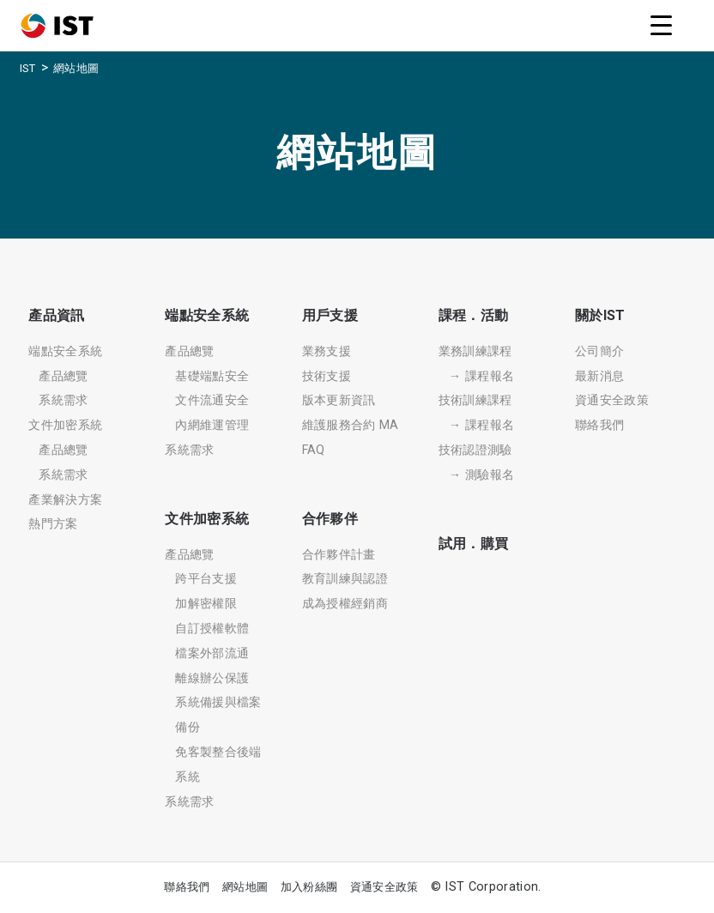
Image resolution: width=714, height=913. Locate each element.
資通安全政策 (612, 400)
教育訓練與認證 (345, 578)
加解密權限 (206, 603)
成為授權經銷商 (345, 603)
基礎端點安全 (212, 376)
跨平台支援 (206, 578)
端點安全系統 (65, 351)
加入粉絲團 (309, 886)
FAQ (313, 450)
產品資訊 (56, 315)
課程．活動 (474, 315)
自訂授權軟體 (212, 628)
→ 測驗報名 (481, 475)
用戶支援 (330, 315)
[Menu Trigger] (661, 26)
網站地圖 (245, 886)
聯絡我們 (599, 425)
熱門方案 (52, 524)
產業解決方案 (65, 500)
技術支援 (326, 376)
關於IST (600, 315)
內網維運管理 (212, 425)
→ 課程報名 (481, 376)
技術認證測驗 (475, 450)
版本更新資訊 (339, 400)
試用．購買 (474, 543)
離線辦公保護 (212, 678)
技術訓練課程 (475, 400)
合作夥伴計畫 (339, 554)
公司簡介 (599, 351)
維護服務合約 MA (350, 425)
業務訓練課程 (475, 351)
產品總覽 (63, 376)
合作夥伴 (330, 519)
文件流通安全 (212, 400)
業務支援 (326, 351)
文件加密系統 (65, 425)
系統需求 (63, 400)
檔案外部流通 (212, 653)
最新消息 (599, 376)
